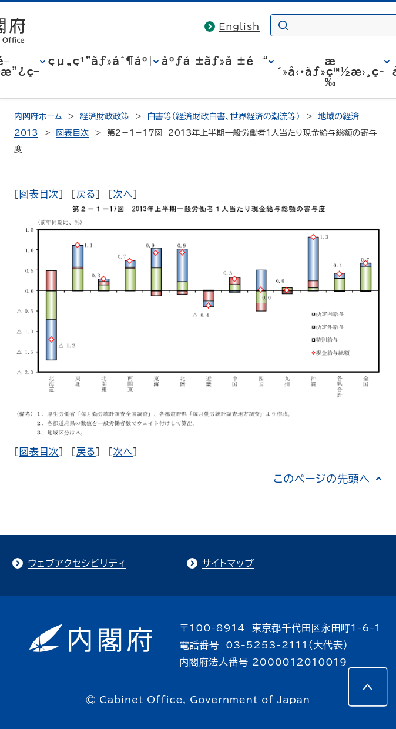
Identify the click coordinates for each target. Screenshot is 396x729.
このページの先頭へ (321, 478)
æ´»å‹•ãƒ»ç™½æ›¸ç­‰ (330, 72)
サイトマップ (228, 563)
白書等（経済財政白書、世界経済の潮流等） (223, 116)
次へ (123, 194)
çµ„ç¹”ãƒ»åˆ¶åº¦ (100, 61)
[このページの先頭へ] (368, 686)
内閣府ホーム (38, 116)
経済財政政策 (104, 116)
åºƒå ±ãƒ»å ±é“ (215, 61)
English (239, 26)
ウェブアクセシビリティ (77, 563)
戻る (86, 194)
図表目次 (72, 133)
